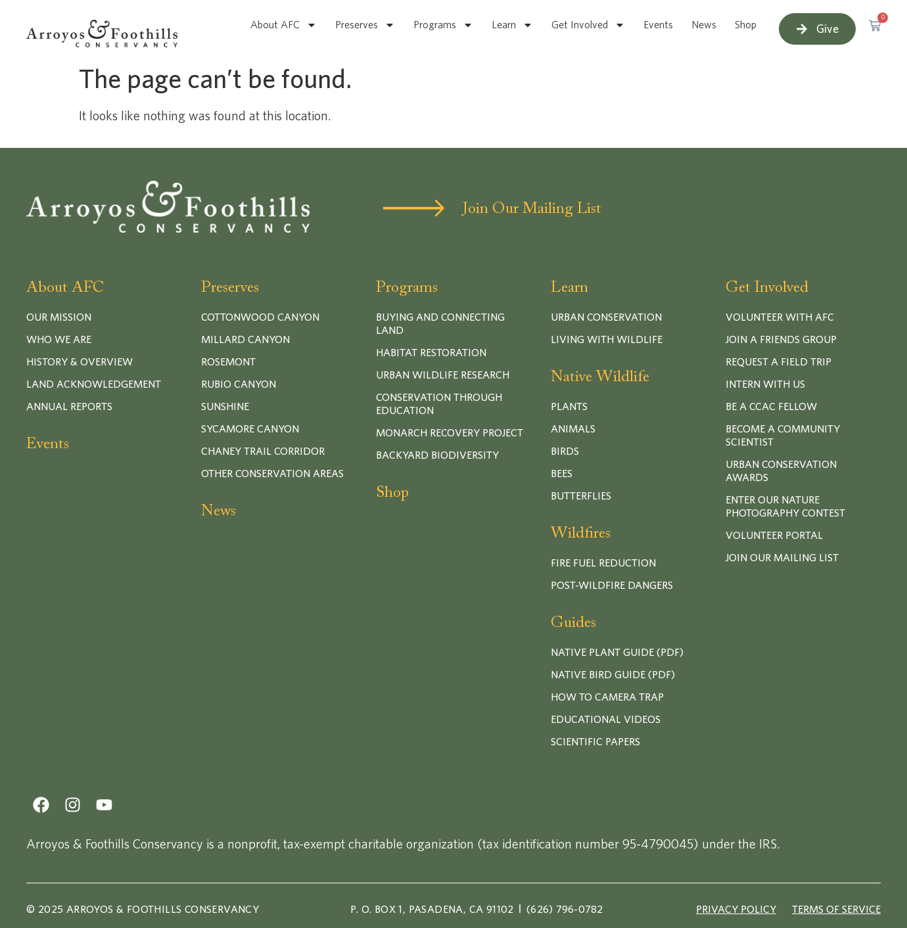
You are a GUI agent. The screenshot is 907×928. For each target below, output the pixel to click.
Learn (512, 25)
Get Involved (588, 25)
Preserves (365, 25)
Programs (443, 25)
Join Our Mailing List (532, 209)
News (703, 25)
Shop (745, 25)
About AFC (283, 25)
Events (658, 25)
